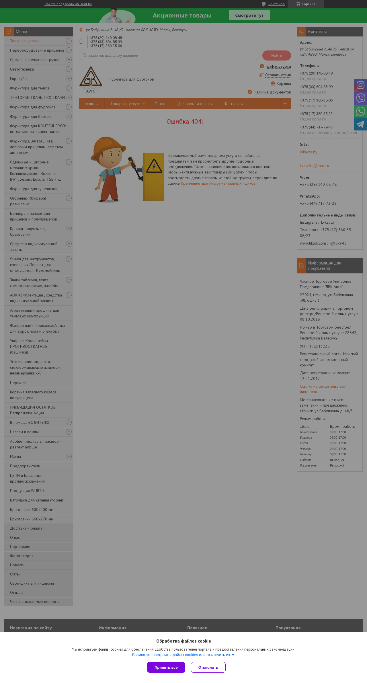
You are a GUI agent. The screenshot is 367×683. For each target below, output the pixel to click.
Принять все (166, 667)
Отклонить (208, 667)
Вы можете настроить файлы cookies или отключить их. (181, 655)
